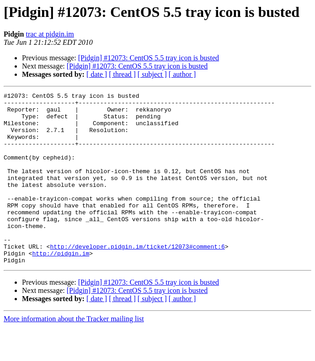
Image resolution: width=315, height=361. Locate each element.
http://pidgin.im (60, 286)
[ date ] (96, 74)
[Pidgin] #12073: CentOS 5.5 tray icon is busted (148, 58)
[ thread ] (122, 74)
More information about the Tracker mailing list (74, 353)
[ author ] (182, 74)
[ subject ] (152, 74)
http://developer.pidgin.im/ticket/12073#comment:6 (137, 278)
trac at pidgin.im (50, 34)
